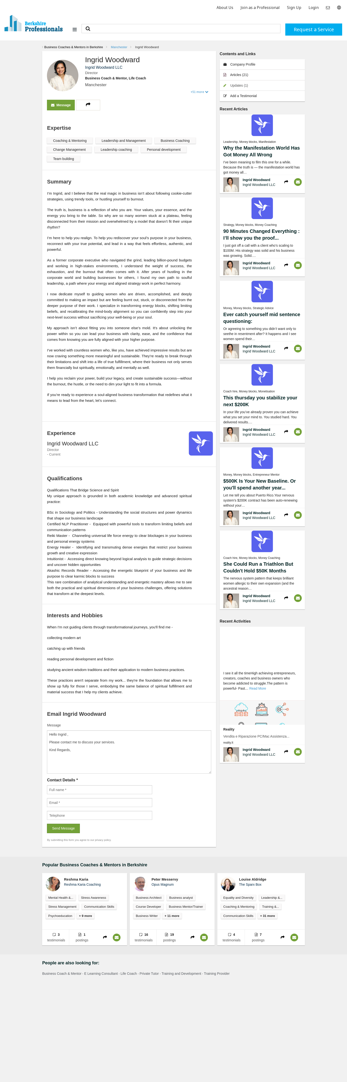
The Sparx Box (250, 884)
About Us (225, 7)
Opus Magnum (162, 884)
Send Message (63, 828)
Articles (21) (235, 75)
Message (61, 105)
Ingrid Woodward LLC (259, 185)
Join (260, 7)
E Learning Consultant (101, 973)
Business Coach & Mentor (61, 973)
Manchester (119, 47)
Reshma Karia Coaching (82, 884)
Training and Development (181, 973)
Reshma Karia (76, 879)
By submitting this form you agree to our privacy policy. (79, 839)
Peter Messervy (164, 879)
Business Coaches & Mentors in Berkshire (73, 47)
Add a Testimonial (240, 96)
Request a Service (314, 29)
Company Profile (239, 64)
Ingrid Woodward (147, 47)
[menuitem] (72, 47)
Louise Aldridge (252, 879)
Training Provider (217, 973)
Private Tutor (149, 973)
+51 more (199, 92)
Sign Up (294, 7)
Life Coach (129, 973)
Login (314, 7)
